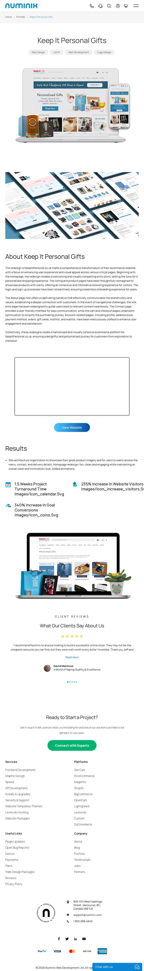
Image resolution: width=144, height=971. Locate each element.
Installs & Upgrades (17, 794)
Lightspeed (81, 806)
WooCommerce (84, 776)
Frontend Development (20, 770)
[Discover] (87, 951)
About (78, 841)
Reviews (10, 878)
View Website (72, 427)
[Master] (72, 951)
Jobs (77, 866)
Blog (77, 847)
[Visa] (57, 951)
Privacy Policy (13, 884)
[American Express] (102, 951)
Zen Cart (79, 770)
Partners (79, 872)
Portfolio (20, 16)
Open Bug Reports (17, 847)
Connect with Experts (72, 745)
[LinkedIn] (75, 938)
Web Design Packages (20, 872)
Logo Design (104, 52)
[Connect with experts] (72, 745)
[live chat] (117, 967)
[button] (67, 682)
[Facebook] (59, 938)
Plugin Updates (15, 841)
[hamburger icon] (136, 6)
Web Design (38, 52)
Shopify (79, 788)
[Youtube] (84, 938)
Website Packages (17, 818)
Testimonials (82, 860)
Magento (80, 782)
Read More (72, 657)
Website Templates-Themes (23, 806)
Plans (8, 866)
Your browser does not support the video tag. (72, 386)
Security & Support (17, 800)
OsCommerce (83, 824)
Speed (9, 782)
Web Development (78, 52)
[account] (118, 6)
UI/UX (56, 52)
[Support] (100, 6)
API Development (16, 788)
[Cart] (126, 5)
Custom (79, 818)
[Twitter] (67, 938)
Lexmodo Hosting (16, 812)
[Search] (109, 6)
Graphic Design (15, 776)
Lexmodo (80, 812)
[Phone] (91, 6)
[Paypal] (42, 951)
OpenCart (80, 800)
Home (8, 16)
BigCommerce (83, 794)
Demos (10, 853)
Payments (11, 860)
